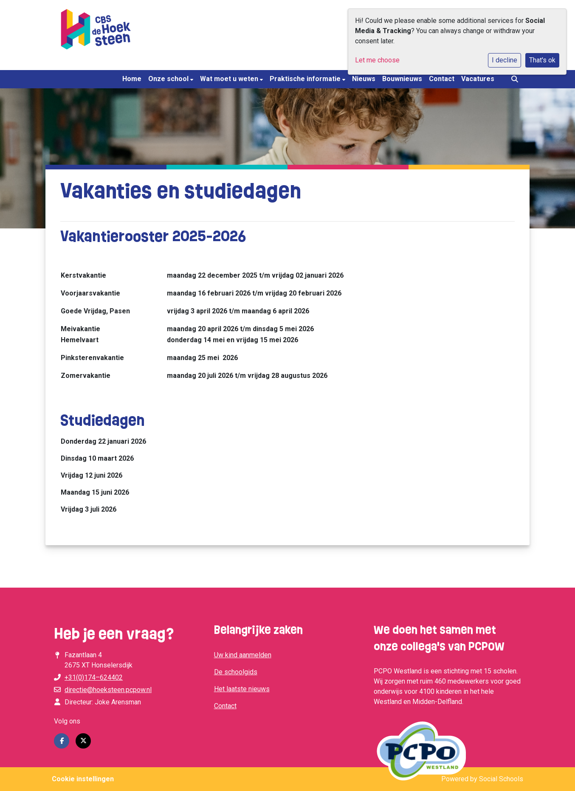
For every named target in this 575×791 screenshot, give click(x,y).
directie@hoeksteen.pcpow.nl (108, 690)
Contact (441, 79)
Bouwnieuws (402, 79)
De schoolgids (235, 672)
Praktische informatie (306, 79)
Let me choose (377, 60)
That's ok (542, 60)
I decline (504, 60)
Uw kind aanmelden (242, 655)
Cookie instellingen (83, 779)
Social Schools (501, 779)
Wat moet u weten (230, 79)
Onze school (169, 79)
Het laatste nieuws (242, 689)
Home (131, 79)
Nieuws (363, 79)
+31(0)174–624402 (94, 677)
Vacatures (477, 79)
